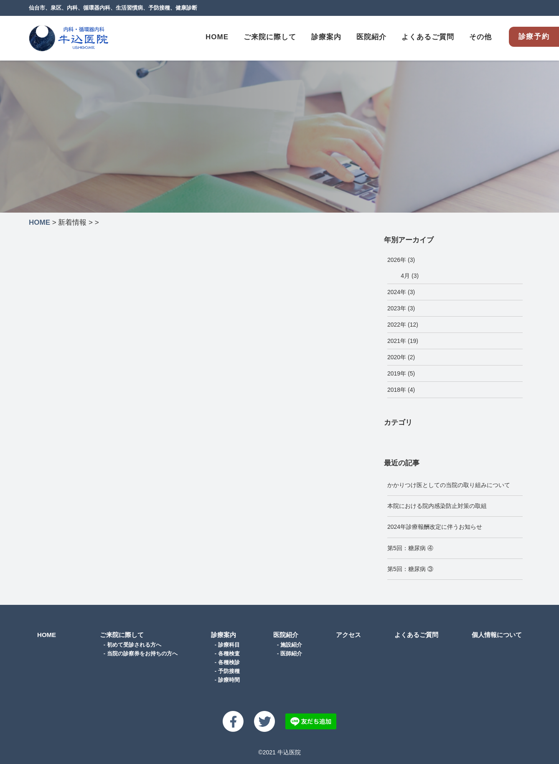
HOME (217, 37)
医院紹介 (285, 635)
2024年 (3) (401, 292)
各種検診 (229, 662)
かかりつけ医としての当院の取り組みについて (448, 485)
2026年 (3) (401, 259)
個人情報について (497, 635)
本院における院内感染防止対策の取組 (437, 506)
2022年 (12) (402, 324)
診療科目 (229, 644)
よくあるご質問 (427, 37)
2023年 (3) (401, 308)
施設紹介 (291, 644)
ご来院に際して (122, 635)
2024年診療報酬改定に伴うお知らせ (434, 526)
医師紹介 (291, 653)
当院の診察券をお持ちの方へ (142, 653)
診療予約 (534, 37)
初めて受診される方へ (134, 644)
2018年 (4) (401, 389)
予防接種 (229, 671)
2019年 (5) (401, 373)
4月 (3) (410, 275)
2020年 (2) (401, 357)
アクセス (348, 635)
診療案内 (223, 635)
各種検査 (229, 653)
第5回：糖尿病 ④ (410, 548)
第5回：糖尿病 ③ (410, 569)
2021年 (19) (402, 341)
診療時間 (229, 680)
